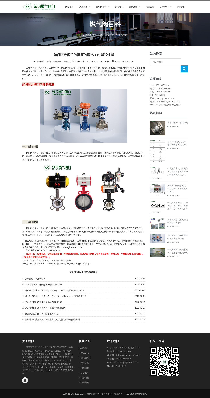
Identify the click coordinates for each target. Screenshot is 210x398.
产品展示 (83, 6)
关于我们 (164, 6)
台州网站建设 (141, 393)
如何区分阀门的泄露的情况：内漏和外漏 (43, 302)
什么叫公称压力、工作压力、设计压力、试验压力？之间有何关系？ (61, 263)
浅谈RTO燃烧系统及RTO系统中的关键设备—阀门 (177, 181)
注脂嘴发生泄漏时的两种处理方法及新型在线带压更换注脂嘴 (52, 319)
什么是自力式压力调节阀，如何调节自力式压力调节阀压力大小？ (54, 290)
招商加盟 (133, 6)
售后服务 (150, 6)
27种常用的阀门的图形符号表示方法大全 (43, 284)
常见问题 (123, 34)
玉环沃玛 (117, 75)
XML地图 (130, 393)
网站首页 (69, 6)
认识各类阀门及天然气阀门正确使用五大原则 (50, 260)
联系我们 (181, 6)
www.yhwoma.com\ (72, 247)
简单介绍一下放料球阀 (35, 278)
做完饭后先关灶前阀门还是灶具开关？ (42, 313)
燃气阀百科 (101, 6)
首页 (99, 34)
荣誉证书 (119, 6)
